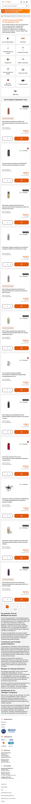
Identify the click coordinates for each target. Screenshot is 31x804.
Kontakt (3, 726)
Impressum (3, 784)
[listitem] (8, 39)
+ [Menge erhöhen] (10, 138)
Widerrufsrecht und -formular (8, 798)
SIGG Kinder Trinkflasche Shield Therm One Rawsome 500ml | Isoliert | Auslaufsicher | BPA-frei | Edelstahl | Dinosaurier (15, 207)
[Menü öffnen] (3, 2)
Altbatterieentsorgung (6, 792)
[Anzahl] (7, 138)
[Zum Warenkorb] (27, 2)
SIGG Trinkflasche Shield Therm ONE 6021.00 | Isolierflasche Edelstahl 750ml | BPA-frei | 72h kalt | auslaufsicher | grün (15, 333)
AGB (2, 789)
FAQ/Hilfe (3, 724)
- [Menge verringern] (4, 138)
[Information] (21, 2)
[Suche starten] (27, 6)
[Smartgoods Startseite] (8, 2)
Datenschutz (4, 787)
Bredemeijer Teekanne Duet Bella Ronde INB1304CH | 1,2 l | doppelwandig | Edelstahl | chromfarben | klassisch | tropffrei (15, 500)
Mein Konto (4, 722)
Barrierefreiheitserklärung (7, 795)
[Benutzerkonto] (24, 2)
